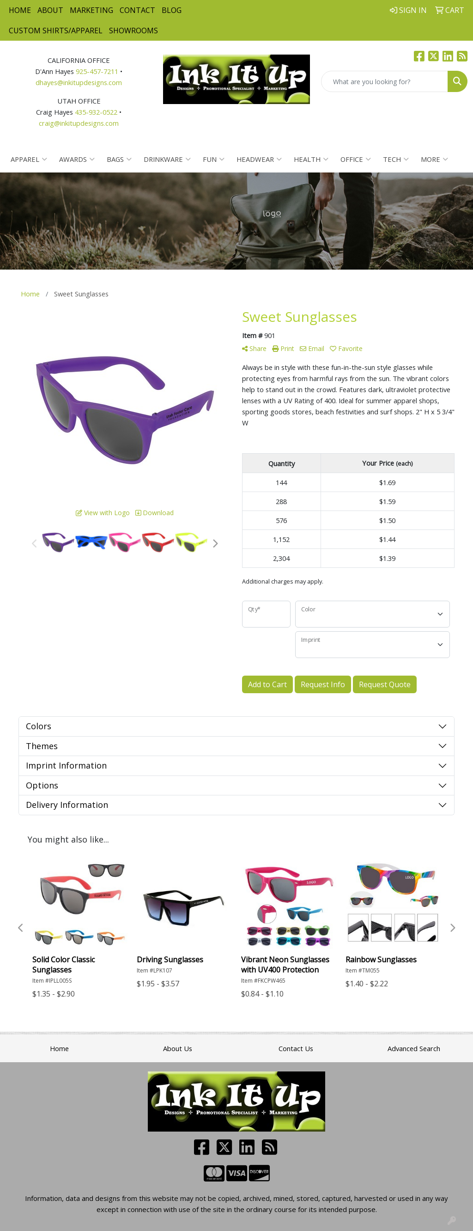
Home (20, 10)
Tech (396, 159)
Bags (119, 159)
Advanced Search (414, 1048)
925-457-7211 (97, 71)
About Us (177, 1048)
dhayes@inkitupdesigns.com (79, 82)
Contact (137, 10)
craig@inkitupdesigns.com (79, 123)
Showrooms (133, 30)
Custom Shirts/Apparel (56, 30)
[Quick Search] (384, 81)
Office (355, 159)
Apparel (29, 159)
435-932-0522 (96, 112)
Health (311, 159)
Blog (172, 10)
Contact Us (296, 1048)
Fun (213, 159)
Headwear (259, 159)
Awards (77, 159)
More (434, 159)
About (50, 10)
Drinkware (167, 159)
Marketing (91, 10)
